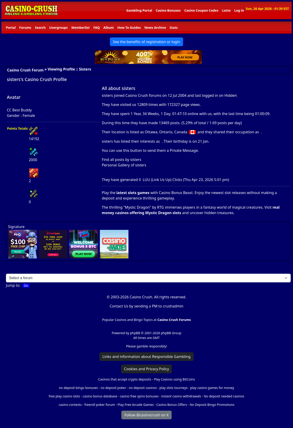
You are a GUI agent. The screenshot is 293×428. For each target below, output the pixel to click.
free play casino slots (64, 396)
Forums (25, 27)
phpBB (135, 333)
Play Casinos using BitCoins (174, 379)
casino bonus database (100, 396)
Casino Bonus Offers (171, 404)
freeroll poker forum (99, 404)
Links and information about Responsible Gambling (146, 356)
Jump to (12, 285)
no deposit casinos (143, 388)
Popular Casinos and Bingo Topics (127, 320)
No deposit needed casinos (224, 396)
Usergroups (58, 27)
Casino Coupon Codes (201, 10)
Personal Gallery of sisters (124, 165)
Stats (174, 27)
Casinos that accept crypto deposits (124, 379)
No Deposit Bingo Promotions (212, 404)
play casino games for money (212, 388)
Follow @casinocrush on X (146, 414)
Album (108, 27)
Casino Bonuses (168, 10)
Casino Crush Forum (25, 70)
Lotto (226, 10)
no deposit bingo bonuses (78, 388)
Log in (239, 10)
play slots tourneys (173, 388)
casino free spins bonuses (139, 396)
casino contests (70, 404)
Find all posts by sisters (121, 159)
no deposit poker (113, 388)
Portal (11, 27)
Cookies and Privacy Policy (146, 368)
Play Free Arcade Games (136, 404)
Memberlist (80, 27)
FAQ (96, 27)
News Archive (155, 27)
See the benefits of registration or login (146, 41)
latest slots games (132, 192)
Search (40, 27)
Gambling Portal (139, 10)
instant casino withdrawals (181, 396)
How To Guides (129, 27)
